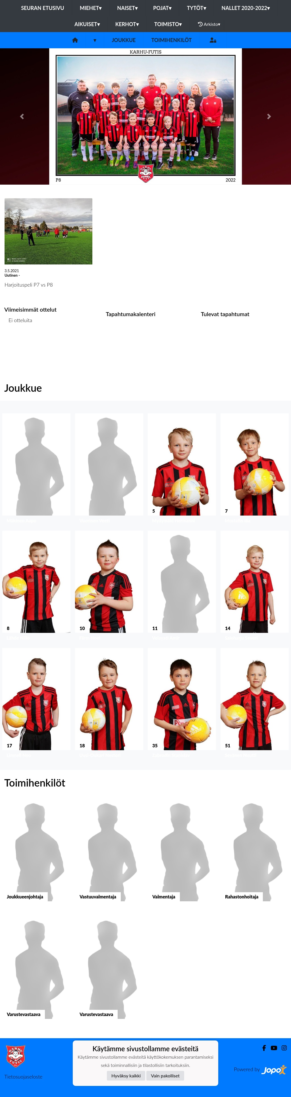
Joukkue (124, 40)
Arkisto (209, 24)
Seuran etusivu (42, 8)
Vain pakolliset (165, 1075)
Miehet (91, 8)
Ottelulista (18, 342)
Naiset (127, 8)
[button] (22, 116)
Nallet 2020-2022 (246, 8)
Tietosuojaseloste (23, 1076)
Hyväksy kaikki (126, 1075)
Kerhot (127, 24)
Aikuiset (87, 24)
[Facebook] (262, 1048)
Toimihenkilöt (171, 40)
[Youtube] (271, 1048)
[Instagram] (282, 1048)
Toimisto (168, 24)
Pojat (162, 8)
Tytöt (196, 8)
